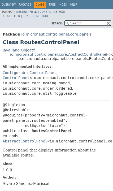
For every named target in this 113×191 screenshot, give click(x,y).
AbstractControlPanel (25, 141)
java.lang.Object (18, 50)
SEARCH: (57, 23)
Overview (9, 4)
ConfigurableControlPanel (29, 73)
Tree (52, 4)
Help (73, 4)
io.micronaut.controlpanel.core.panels (56, 34)
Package (25, 4)
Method (59, 11)
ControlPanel (16, 78)
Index (63, 4)
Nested (21, 11)
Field (33, 11)
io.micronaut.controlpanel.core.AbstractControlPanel (58, 54)
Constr (45, 11)
